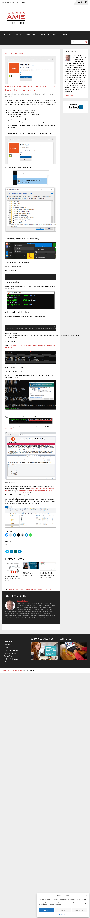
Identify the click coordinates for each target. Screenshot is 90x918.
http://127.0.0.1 (9, 429)
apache (11, 589)
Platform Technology (16, 53)
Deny (63, 910)
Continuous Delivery (10, 650)
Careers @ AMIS (6, 2)
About (14, 2)
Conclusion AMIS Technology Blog (12, 670)
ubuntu (21, 589)
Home (7, 53)
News (18, 2)
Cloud (5, 647)
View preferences (79, 910)
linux (16, 589)
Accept (46, 910)
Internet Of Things (12, 35)
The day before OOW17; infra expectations (28, 573)
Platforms (31, 35)
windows (27, 589)
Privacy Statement (63, 914)
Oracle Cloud (67, 35)
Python (5, 662)
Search (86, 42)
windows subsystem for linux (40, 589)
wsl (51, 589)
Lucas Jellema (11, 94)
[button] (86, 895)
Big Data (6, 645)
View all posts (69, 95)
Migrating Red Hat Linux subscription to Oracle (12, 578)
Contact (23, 2)
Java (5, 639)
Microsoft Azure (48, 35)
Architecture (7, 642)
